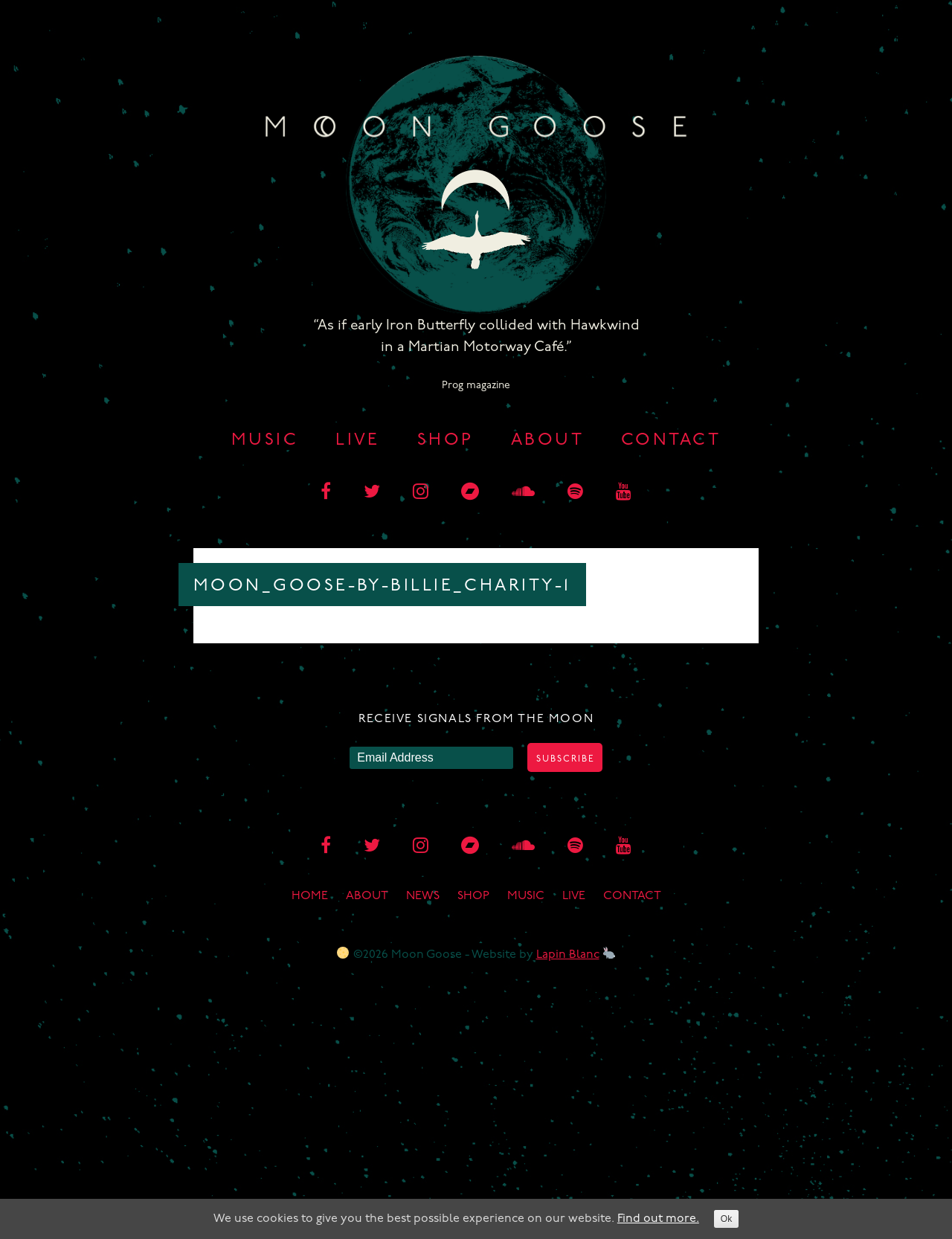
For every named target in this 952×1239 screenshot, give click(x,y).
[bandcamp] (470, 493)
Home (310, 896)
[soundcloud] (523, 493)
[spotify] (575, 493)
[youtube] (623, 493)
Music (264, 440)
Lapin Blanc (567, 955)
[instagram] (420, 493)
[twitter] (372, 493)
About (547, 440)
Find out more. (658, 1219)
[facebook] (326, 493)
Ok (726, 1219)
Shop (445, 440)
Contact (671, 440)
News (423, 896)
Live (357, 440)
